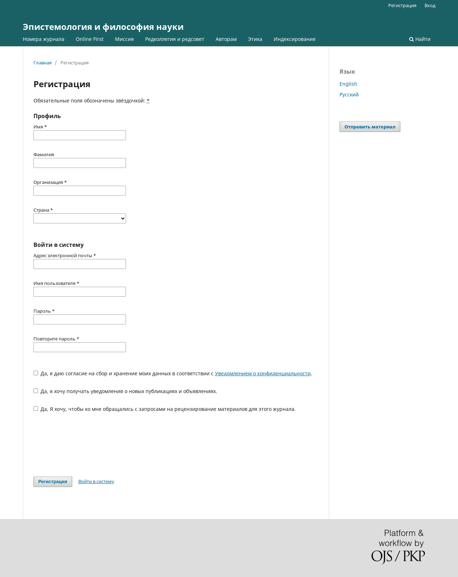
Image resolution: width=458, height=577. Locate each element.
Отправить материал (369, 126)
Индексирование (295, 39)
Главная (42, 62)
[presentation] (87, 444)
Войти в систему (96, 481)
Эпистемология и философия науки (103, 26)
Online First (90, 39)
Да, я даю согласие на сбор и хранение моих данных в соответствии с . (172, 373)
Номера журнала (43, 39)
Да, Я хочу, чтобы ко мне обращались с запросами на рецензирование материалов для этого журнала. (164, 409)
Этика (255, 39)
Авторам (226, 39)
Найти (420, 39)
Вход (430, 5)
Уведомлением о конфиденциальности (263, 373)
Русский (349, 94)
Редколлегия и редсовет (174, 39)
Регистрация (402, 5)
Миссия (124, 39)
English (348, 83)
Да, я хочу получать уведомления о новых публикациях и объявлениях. (125, 391)
